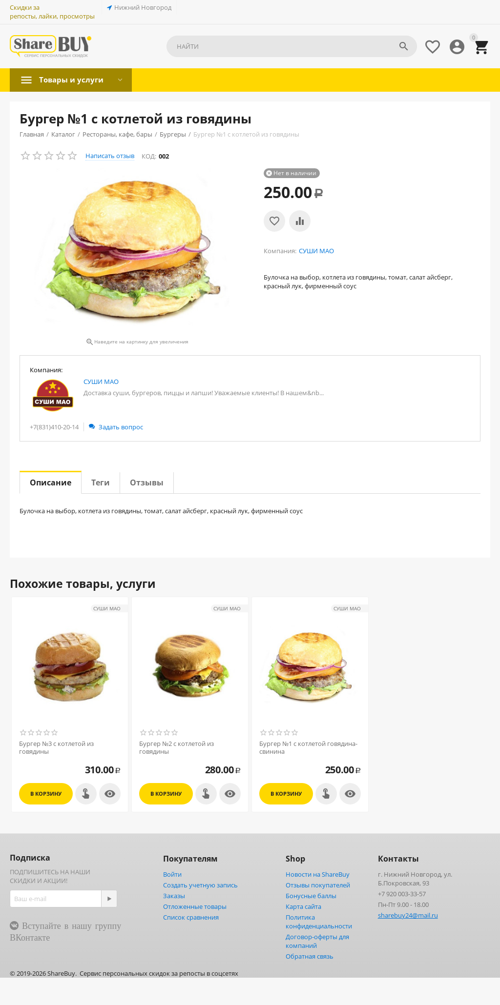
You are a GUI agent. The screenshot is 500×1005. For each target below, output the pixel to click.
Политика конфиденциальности (319, 921)
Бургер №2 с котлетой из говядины (176, 747)
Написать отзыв (109, 155)
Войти (172, 874)
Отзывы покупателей (318, 885)
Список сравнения (191, 917)
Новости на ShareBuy (318, 874)
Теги (100, 482)
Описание (50, 482)
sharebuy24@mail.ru (408, 915)
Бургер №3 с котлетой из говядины (56, 747)
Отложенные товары (195, 906)
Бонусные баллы (311, 895)
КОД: (149, 156)
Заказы (174, 895)
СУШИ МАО (101, 381)
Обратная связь (309, 956)
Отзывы (147, 482)
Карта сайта (303, 906)
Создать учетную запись (200, 885)
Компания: (46, 369)
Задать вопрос (116, 426)
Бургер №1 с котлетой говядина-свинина (308, 747)
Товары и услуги (73, 79)
